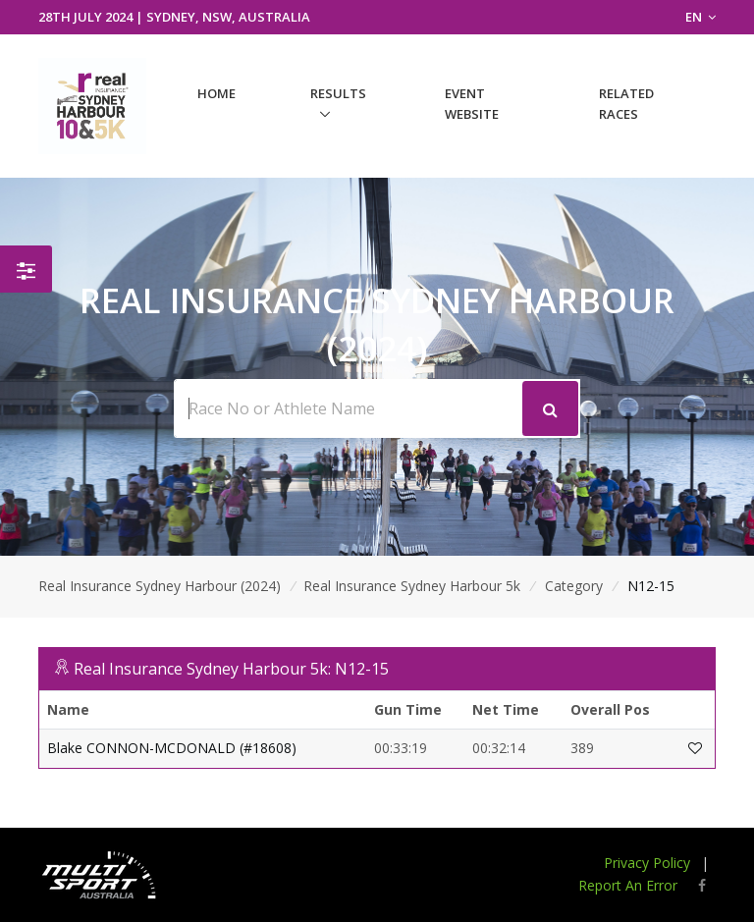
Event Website (472, 103)
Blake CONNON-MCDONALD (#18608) (171, 747)
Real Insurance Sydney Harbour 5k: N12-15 (231, 668)
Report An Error (627, 885)
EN (700, 17)
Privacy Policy (647, 862)
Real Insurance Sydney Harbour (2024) (159, 585)
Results (338, 93)
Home (216, 93)
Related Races (626, 103)
